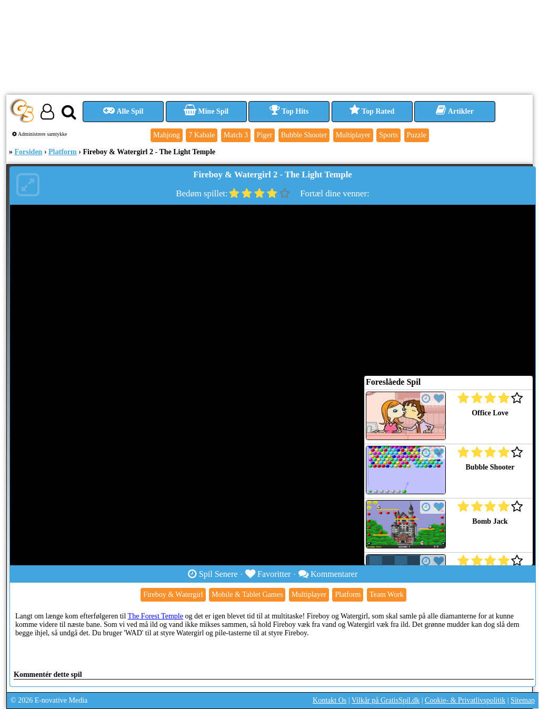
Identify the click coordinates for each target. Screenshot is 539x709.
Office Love (490, 413)
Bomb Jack (489, 521)
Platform (62, 152)
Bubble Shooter (490, 467)
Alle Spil (123, 111)
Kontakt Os (329, 700)
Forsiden (29, 152)
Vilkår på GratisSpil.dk (386, 700)
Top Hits (289, 111)
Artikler (455, 111)
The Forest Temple (155, 616)
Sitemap (523, 700)
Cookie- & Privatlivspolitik (465, 700)
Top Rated (372, 111)
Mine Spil (206, 111)
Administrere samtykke (39, 134)
